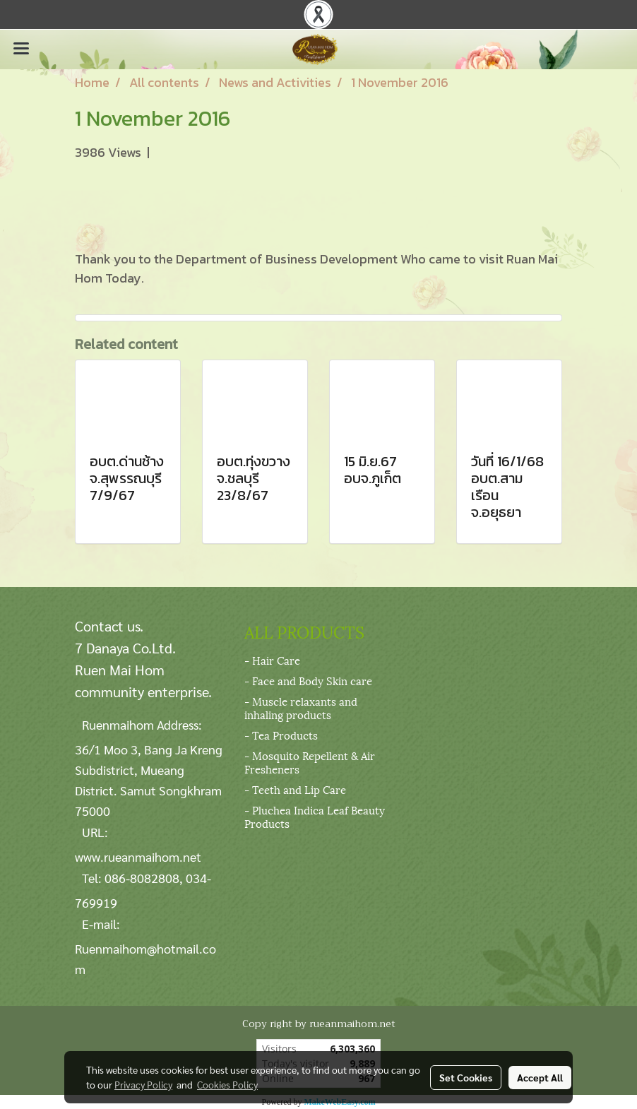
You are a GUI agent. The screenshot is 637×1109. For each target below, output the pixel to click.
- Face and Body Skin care (308, 680)
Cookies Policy (227, 1084)
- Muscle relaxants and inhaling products (300, 707)
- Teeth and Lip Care (295, 789)
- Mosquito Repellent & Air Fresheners (309, 762)
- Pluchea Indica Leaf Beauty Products (314, 816)
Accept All (540, 1077)
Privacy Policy (143, 1084)
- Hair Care (272, 659)
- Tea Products (281, 734)
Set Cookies (465, 1077)
